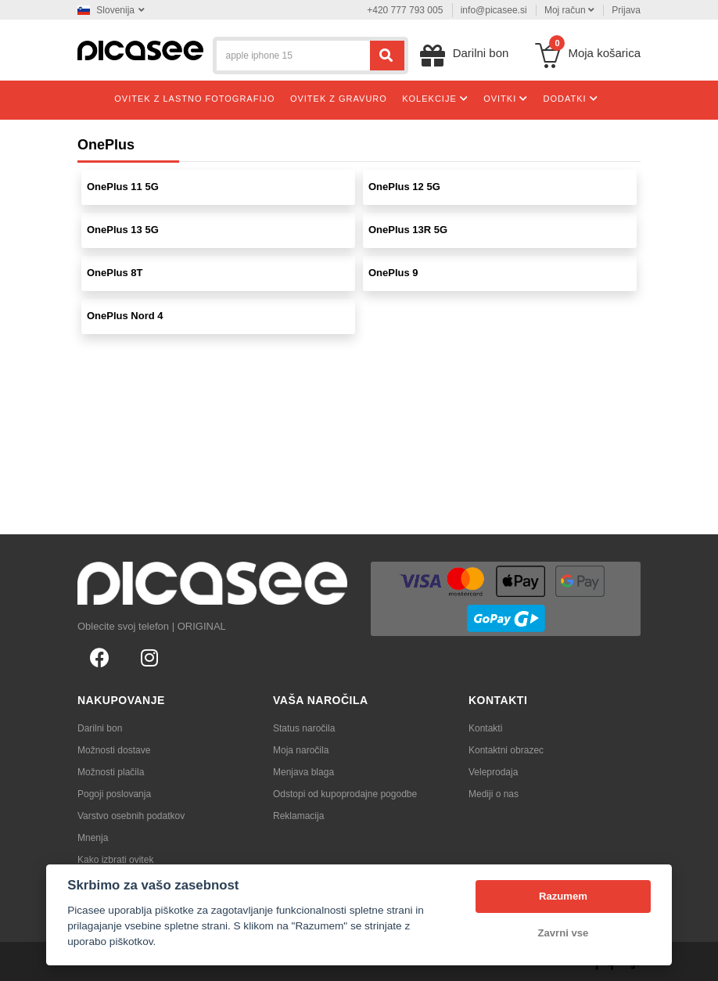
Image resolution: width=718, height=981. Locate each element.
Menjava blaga (303, 772)
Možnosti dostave (113, 750)
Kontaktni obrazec (506, 750)
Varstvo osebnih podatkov (131, 815)
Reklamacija (298, 815)
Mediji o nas (493, 794)
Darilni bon (99, 728)
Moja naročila (300, 750)
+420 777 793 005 (405, 10)
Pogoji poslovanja (114, 794)
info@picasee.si (494, 10)
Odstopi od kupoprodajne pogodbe (345, 794)
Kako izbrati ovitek (115, 859)
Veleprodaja (493, 772)
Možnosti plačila (110, 772)
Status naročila (304, 728)
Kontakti (485, 728)
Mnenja (92, 837)
